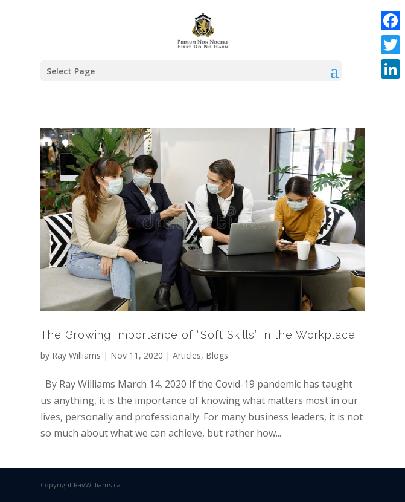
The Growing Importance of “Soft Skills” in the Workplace (198, 334)
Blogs (217, 355)
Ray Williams (76, 355)
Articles (187, 355)
